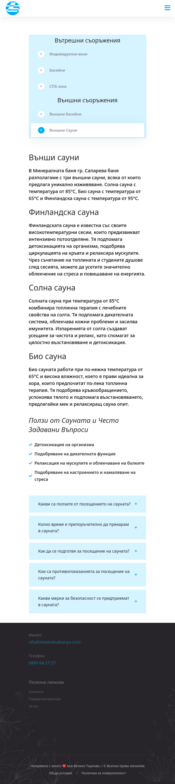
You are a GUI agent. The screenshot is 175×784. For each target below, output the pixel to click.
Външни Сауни (57, 130)
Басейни (51, 70)
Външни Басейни (60, 114)
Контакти (36, 693)
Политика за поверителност (103, 773)
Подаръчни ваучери (45, 700)
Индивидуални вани (63, 54)
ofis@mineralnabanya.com (55, 643)
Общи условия (60, 773)
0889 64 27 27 (42, 664)
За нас (34, 707)
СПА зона (52, 86)
